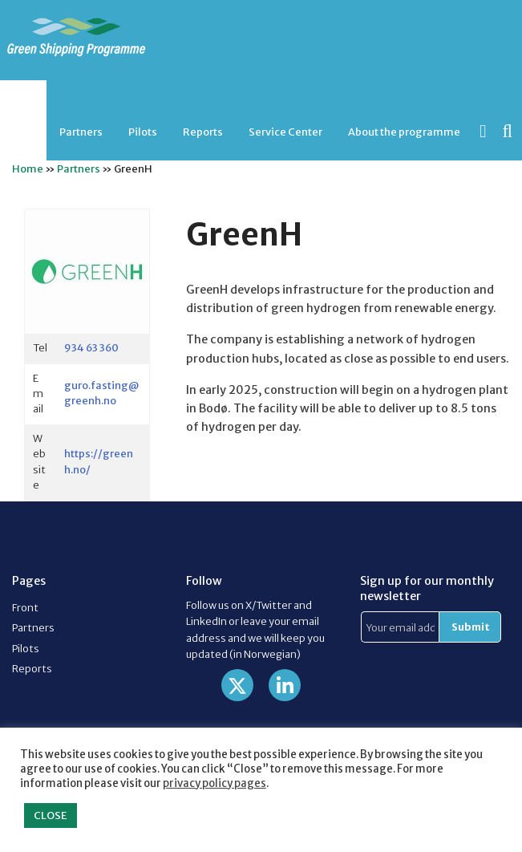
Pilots (142, 131)
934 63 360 (91, 347)
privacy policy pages (214, 783)
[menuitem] (81, 132)
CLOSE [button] (50, 815)
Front (25, 607)
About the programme (404, 131)
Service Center (285, 131)
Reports (203, 131)
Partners (81, 131)
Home (27, 168)
